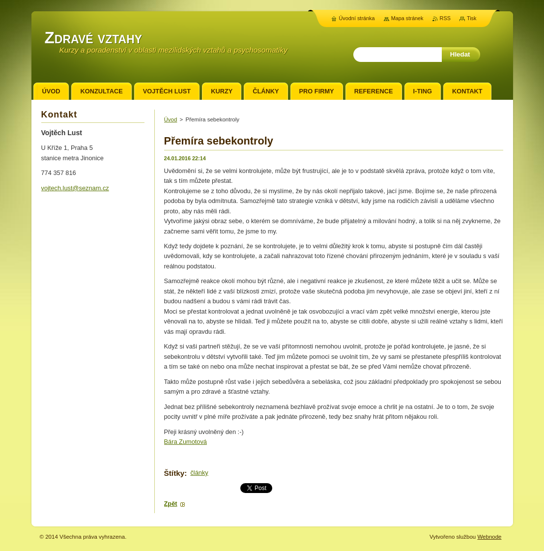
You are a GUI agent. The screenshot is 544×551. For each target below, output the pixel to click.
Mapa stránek (407, 18)
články (199, 472)
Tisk (472, 18)
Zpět (170, 503)
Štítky (174, 473)
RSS (445, 18)
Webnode (489, 537)
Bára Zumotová (185, 441)
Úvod (170, 119)
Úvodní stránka (356, 18)
